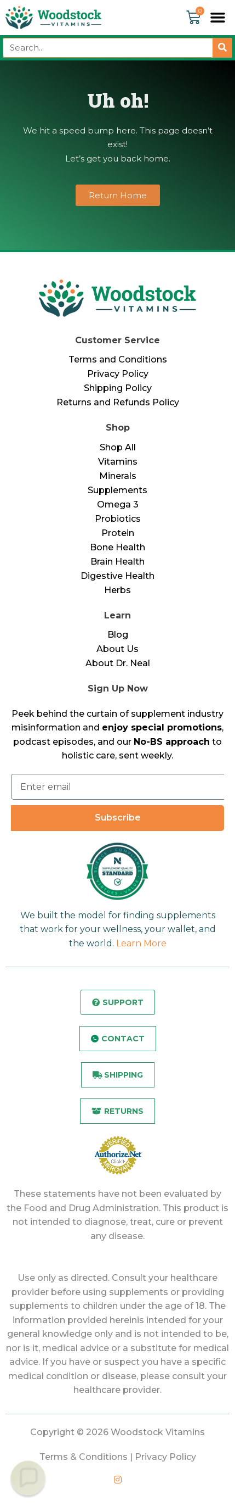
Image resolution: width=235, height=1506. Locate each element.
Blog (117, 634)
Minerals (117, 476)
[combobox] (108, 48)
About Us (117, 649)
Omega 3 (118, 504)
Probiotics (118, 519)
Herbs (117, 590)
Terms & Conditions (83, 1457)
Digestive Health (117, 576)
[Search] (222, 48)
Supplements (117, 490)
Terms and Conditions (117, 359)
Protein (117, 533)
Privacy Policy (117, 374)
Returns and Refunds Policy (117, 402)
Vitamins (117, 461)
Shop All (118, 447)
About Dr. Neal (117, 663)
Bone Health (117, 547)
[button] (218, 17)
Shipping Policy (118, 388)
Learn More (141, 943)
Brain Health (117, 561)
